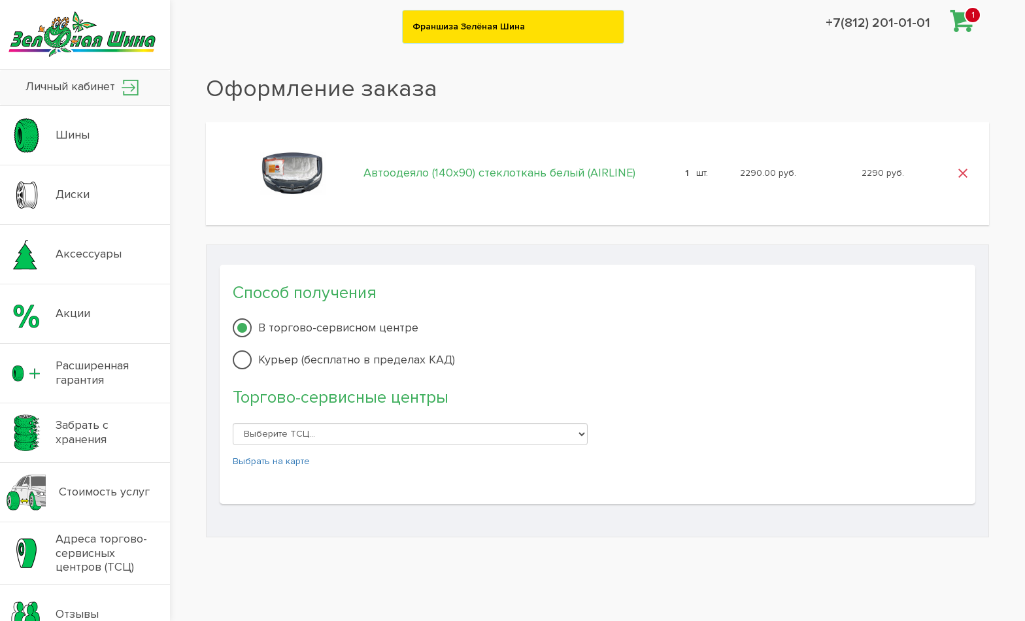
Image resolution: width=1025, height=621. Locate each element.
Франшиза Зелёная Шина (468, 26)
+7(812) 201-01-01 (878, 23)
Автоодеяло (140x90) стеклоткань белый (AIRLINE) (499, 172)
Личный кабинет (82, 87)
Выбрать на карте (271, 461)
